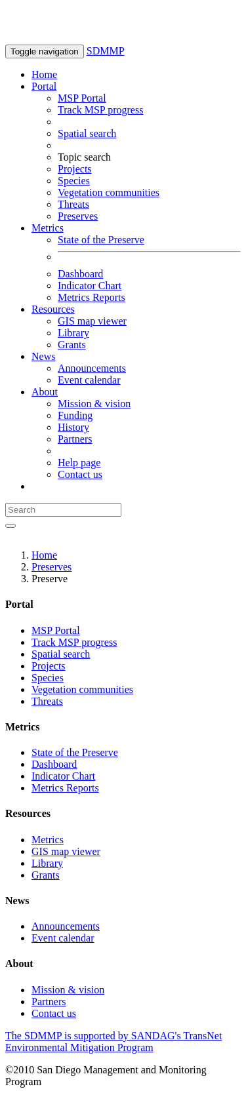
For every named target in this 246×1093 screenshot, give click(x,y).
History (73, 427)
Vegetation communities (108, 192)
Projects (75, 168)
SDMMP (106, 50)
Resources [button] (53, 309)
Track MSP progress (100, 109)
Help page (79, 462)
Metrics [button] (47, 227)
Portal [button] (43, 86)
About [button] (44, 391)
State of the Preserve (101, 239)
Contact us (80, 474)
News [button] (43, 356)
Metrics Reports (91, 297)
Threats (73, 204)
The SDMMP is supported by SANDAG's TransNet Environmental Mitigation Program (113, 1041)
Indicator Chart (89, 285)
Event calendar (89, 380)
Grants (72, 344)
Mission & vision (94, 403)
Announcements (92, 368)
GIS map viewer (92, 321)
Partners (75, 439)
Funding (75, 415)
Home (44, 74)
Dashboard (80, 273)
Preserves (78, 216)
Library (73, 332)
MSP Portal (82, 98)
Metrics (47, 839)
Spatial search (87, 133)
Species (74, 180)
